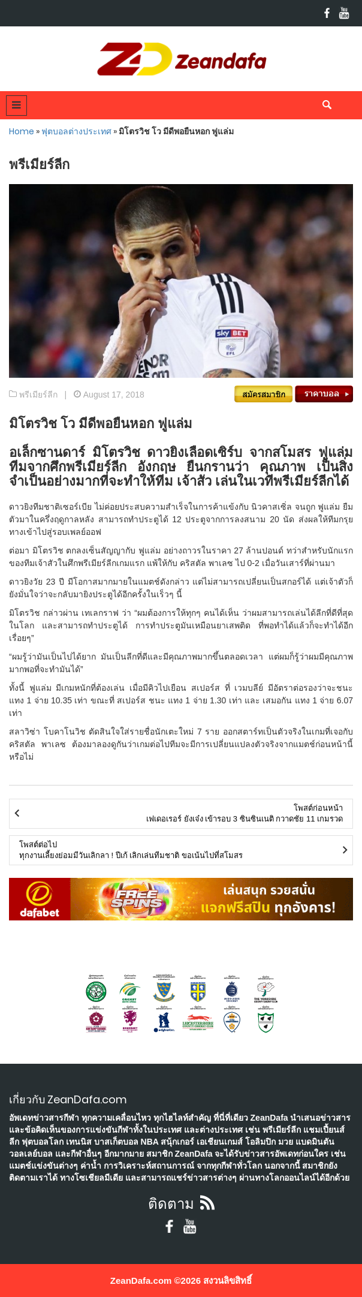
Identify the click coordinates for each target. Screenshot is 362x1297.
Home (21, 131)
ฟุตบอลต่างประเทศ (76, 131)
